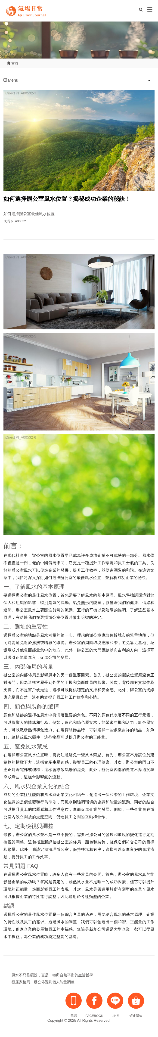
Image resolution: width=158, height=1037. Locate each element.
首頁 (12, 63)
